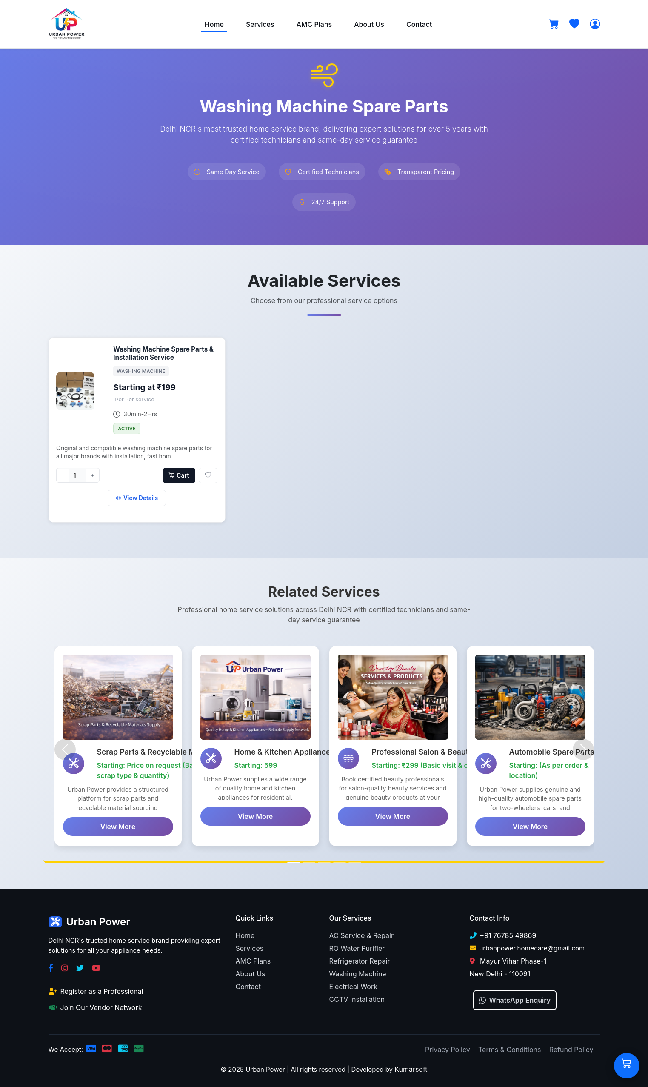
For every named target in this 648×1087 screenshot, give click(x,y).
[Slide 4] (339, 861)
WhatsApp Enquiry (515, 999)
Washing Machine (357, 972)
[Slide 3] (324, 861)
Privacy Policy (447, 1048)
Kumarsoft (410, 1068)
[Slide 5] (354, 861)
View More (117, 827)
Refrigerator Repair (359, 959)
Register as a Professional (96, 990)
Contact (419, 24)
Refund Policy (571, 1048)
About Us (369, 24)
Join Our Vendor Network (95, 1006)
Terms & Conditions (509, 1048)
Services (260, 24)
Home (214, 24)
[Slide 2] (309, 861)
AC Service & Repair (361, 934)
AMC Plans (314, 24)
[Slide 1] (293, 861)
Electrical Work (353, 985)
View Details (137, 498)
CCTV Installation (357, 998)
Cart (178, 475)
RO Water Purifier (357, 947)
